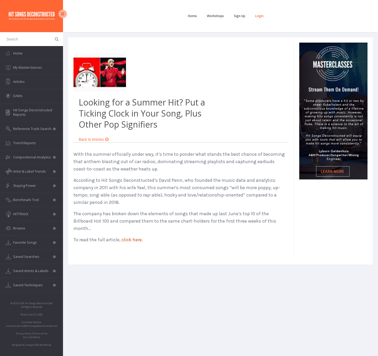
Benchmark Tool (34, 199)
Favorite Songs (34, 242)
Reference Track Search (34, 128)
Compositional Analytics (34, 157)
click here (132, 240)
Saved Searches (34, 256)
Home (192, 16)
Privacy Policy (23, 333)
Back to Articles (94, 139)
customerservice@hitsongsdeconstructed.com (31, 326)
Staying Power (34, 185)
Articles (19, 81)
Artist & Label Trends (34, 171)
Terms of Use (40, 333)
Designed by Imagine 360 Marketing (31, 345)
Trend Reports (24, 143)
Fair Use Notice (31, 337)
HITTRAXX (34, 214)
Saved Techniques (34, 285)
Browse (34, 228)
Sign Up (239, 16)
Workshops (215, 16)
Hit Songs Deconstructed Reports (32, 112)
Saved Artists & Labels (34, 270)
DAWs (18, 95)
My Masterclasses (27, 67)
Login (259, 16)
